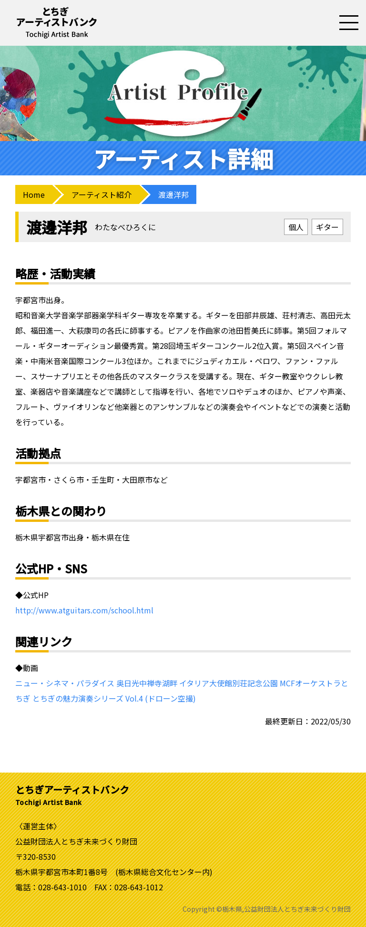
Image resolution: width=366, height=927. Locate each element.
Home (34, 194)
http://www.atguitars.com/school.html (84, 610)
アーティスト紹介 (101, 194)
